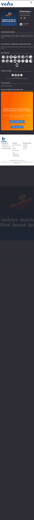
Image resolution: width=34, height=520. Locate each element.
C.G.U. (14, 152)
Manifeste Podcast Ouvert (20, 160)
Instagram (25, 147)
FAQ (13, 147)
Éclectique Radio (26, 14)
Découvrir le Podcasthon (17, 122)
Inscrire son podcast (17, 127)
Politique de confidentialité (16, 155)
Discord (24, 149)
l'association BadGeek (10, 162)
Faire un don (15, 150)
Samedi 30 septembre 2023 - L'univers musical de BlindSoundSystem (27, 24)
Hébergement (5, 145)
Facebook (25, 145)
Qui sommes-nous (17, 145)
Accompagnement (6, 147)
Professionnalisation (6, 149)
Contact (14, 149)
